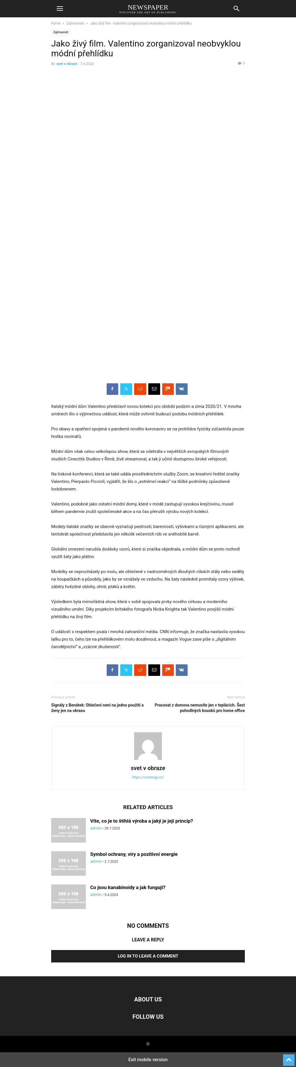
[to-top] (289, 1057)
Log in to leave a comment (148, 956)
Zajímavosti (75, 23)
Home (55, 23)
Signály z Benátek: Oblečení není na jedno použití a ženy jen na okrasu (97, 708)
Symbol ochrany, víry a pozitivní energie (133, 854)
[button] (60, 8)
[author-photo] (148, 760)
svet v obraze (66, 64)
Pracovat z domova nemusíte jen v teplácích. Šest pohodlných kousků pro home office (200, 708)
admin (95, 828)
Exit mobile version (148, 1059)
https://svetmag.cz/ (148, 777)
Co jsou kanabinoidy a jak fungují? (127, 887)
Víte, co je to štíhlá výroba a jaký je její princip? (141, 821)
